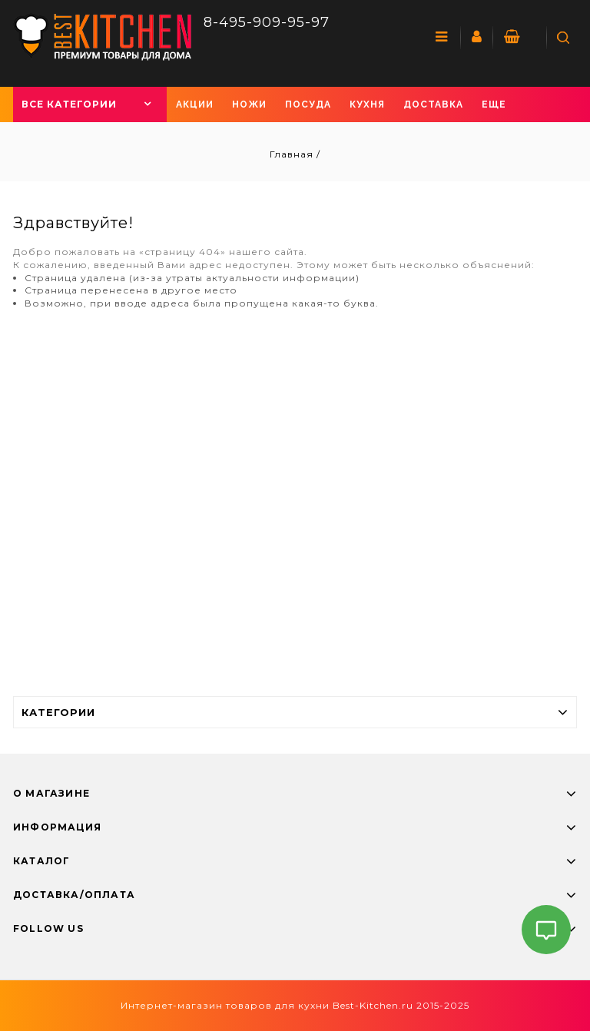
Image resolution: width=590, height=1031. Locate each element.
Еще (494, 104)
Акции (195, 104)
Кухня (367, 104)
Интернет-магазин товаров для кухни (225, 1005)
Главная (293, 154)
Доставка (433, 104)
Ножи (249, 104)
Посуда (308, 104)
